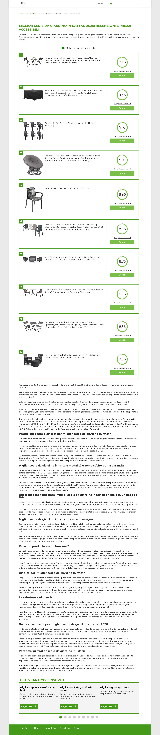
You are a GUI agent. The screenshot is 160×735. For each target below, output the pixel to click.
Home (101, 3)
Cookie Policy (64, 728)
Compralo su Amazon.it (122, 71)
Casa (125, 3)
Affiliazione (37, 728)
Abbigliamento (112, 3)
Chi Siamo (26, 728)
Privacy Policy (50, 728)
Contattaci (77, 728)
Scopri (122, 75)
